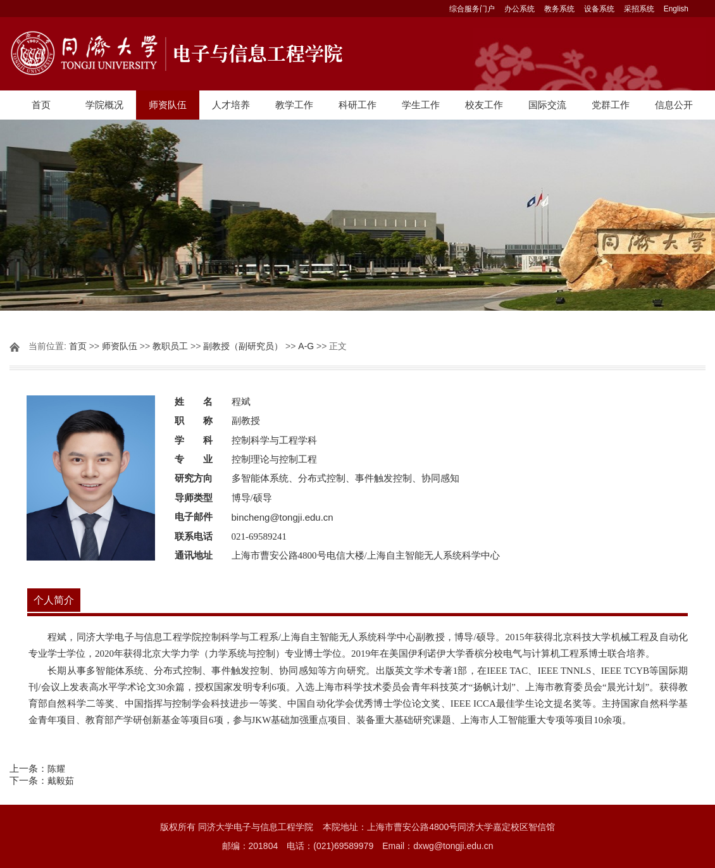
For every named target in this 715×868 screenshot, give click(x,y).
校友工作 (484, 104)
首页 (41, 104)
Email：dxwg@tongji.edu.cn (437, 846)
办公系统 (519, 8)
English (676, 8)
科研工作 (357, 104)
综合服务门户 (472, 8)
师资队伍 (168, 104)
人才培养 (231, 104)
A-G (306, 346)
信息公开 (674, 104)
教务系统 (559, 8)
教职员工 (170, 346)
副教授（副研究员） (243, 346)
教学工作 (294, 104)
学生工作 (421, 104)
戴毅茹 (60, 781)
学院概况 (104, 104)
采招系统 (639, 8)
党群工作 (611, 104)
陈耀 (56, 769)
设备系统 (599, 8)
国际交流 (547, 104)
